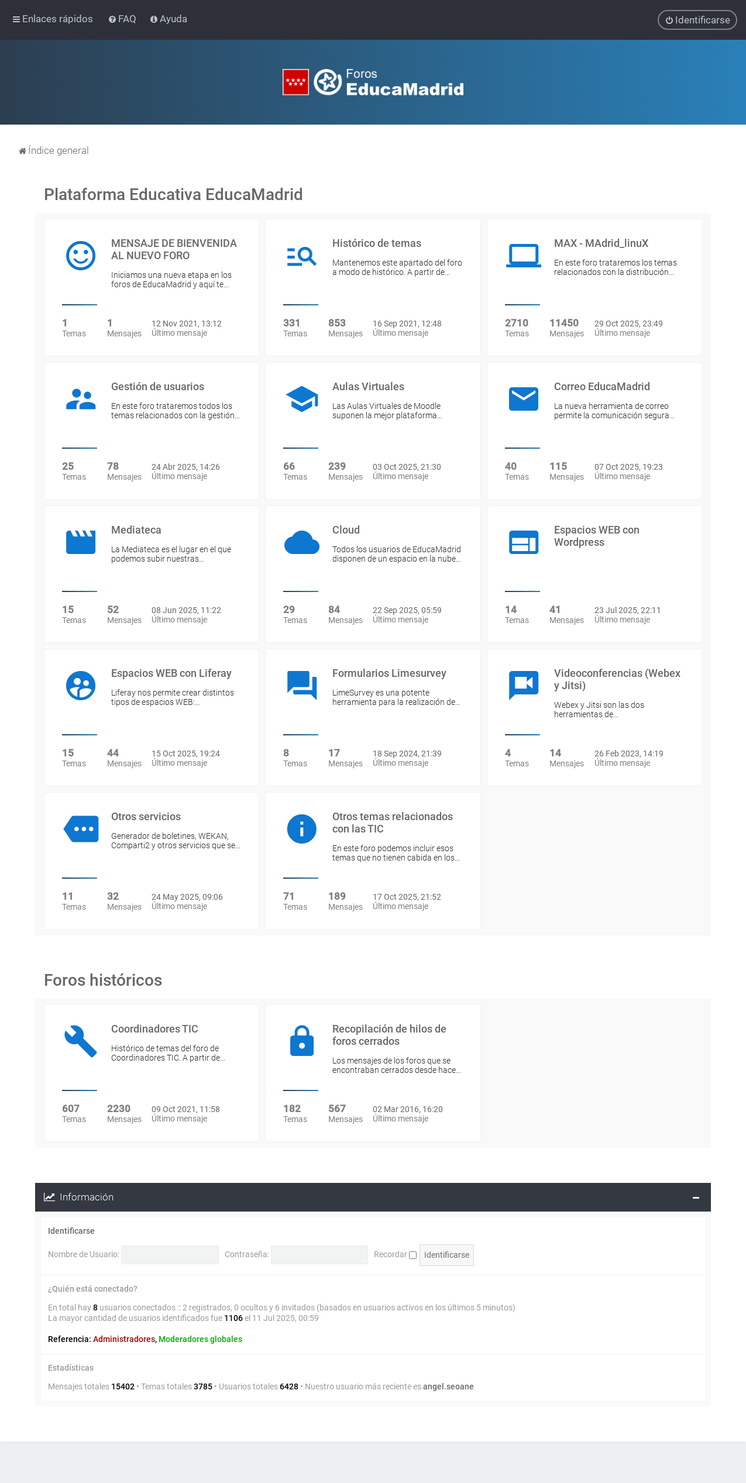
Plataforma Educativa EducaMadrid (173, 194)
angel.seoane (448, 1386)
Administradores (124, 1339)
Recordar (395, 1254)
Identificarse (71, 1231)
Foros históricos (103, 980)
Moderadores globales (200, 1339)
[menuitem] (123, 18)
